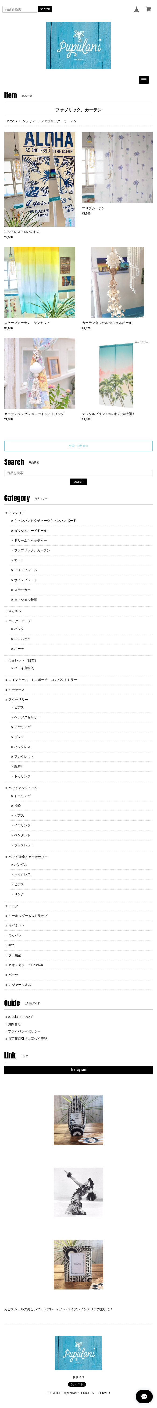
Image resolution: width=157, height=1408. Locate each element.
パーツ (13, 975)
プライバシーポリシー (24, 1031)
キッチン (14, 611)
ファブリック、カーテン (32, 550)
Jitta (11, 945)
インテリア (27, 121)
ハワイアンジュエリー (24, 788)
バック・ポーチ (19, 621)
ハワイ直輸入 (24, 668)
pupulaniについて (20, 1016)
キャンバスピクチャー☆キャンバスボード (45, 520)
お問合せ (14, 1024)
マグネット (16, 925)
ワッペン (14, 935)
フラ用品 (14, 955)
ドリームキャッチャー (30, 540)
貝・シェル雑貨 (25, 599)
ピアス (19, 707)
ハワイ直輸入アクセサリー (28, 857)
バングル (20, 864)
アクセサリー (18, 699)
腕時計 (19, 766)
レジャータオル (19, 984)
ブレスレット (24, 845)
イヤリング (22, 727)
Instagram (78, 1069)
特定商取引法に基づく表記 (27, 1038)
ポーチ (19, 648)
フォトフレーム (25, 570)
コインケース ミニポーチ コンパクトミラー (42, 680)
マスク (13, 906)
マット (19, 560)
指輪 (17, 806)
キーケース (16, 690)
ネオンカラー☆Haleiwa (25, 965)
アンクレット (24, 756)
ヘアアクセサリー (27, 717)
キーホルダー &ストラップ (27, 916)
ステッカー (22, 590)
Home (9, 121)
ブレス (19, 737)
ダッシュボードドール (30, 530)
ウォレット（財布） (23, 660)
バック (19, 629)
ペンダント (22, 835)
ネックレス (22, 747)
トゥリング (22, 776)
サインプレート (27, 580)
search (45, 9)
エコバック (22, 639)
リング (19, 894)
